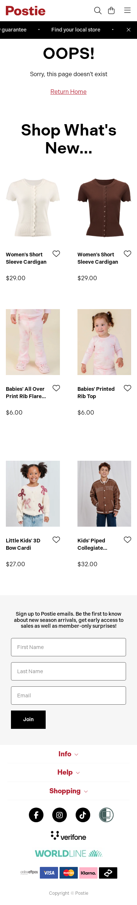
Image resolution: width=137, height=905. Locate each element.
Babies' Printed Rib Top (96, 393)
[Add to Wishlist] (56, 253)
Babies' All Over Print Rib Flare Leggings (25, 393)
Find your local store (78, 30)
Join (28, 719)
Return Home (68, 91)
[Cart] (111, 10)
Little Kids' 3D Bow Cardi (23, 544)
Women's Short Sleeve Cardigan (26, 258)
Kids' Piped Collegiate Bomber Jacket (96, 544)
